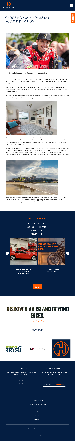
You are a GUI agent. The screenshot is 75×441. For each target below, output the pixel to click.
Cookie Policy (35, 428)
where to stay (17, 202)
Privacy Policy (26, 428)
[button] (7, 253)
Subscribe (60, 384)
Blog (37, 408)
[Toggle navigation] (71, 5)
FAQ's (37, 412)
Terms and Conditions (46, 428)
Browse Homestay (39, 400)
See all (37, 287)
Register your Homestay (37, 404)
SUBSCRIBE (73, 18)
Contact (37, 420)
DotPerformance (39, 431)
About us (37, 416)
